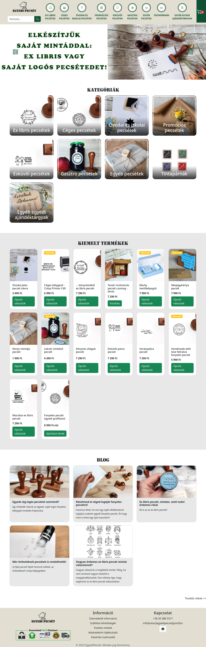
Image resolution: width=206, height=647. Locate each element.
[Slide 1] (103, 75)
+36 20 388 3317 (163, 618)
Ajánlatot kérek (55, 433)
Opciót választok (20, 301)
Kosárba (115, 303)
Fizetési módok (103, 628)
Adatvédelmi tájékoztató (103, 632)
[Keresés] (21, 19)
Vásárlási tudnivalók (103, 637)
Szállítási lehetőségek (103, 623)
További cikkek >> (195, 598)
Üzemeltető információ (103, 618)
